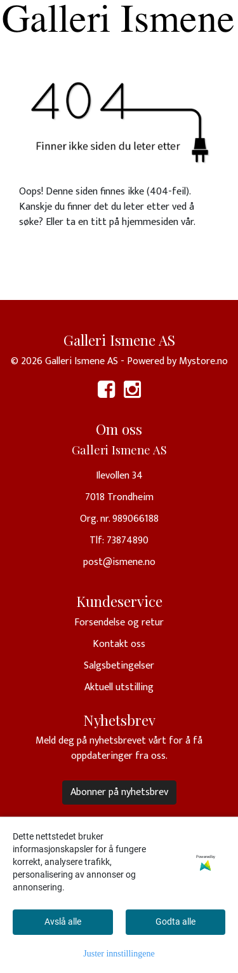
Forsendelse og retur (119, 622)
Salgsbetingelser (119, 665)
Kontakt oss (119, 644)
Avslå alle (62, 921)
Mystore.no (203, 361)
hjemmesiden (150, 222)
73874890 (128, 540)
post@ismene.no (119, 562)
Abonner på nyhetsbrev (119, 792)
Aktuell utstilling (119, 687)
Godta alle (175, 921)
